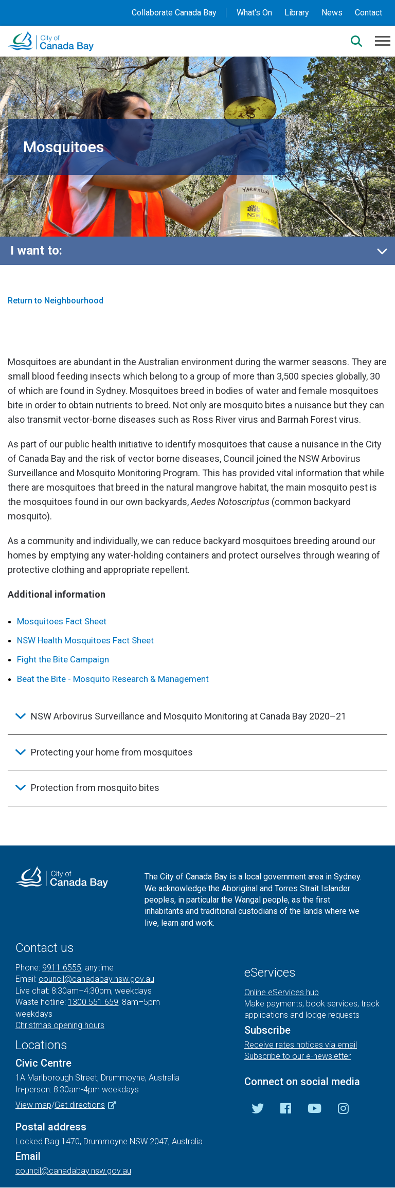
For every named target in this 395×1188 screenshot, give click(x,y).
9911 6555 (61, 968)
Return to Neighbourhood (55, 300)
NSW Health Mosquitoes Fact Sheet (85, 640)
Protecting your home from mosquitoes (112, 752)
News (332, 12)
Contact (368, 12)
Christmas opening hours (59, 1025)
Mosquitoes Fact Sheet (61, 621)
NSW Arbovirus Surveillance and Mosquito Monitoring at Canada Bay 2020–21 (188, 716)
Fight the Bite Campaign (63, 659)
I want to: (36, 250)
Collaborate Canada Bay (174, 12)
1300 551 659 (93, 1002)
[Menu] (382, 40)
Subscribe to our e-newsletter (297, 1056)
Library (296, 12)
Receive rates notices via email (300, 1045)
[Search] (356, 41)
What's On (254, 12)
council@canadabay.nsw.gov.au (96, 979)
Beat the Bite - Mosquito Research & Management (113, 679)
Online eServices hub (281, 992)
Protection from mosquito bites (95, 787)
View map (33, 1105)
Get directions (89, 1105)
